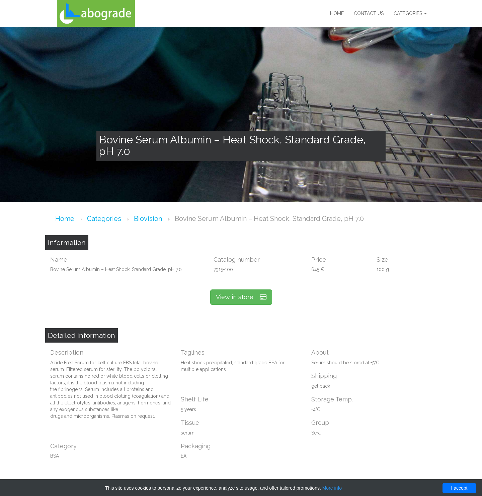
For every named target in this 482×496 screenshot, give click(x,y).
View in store (241, 296)
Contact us (369, 13)
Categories (410, 13)
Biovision (149, 219)
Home (337, 13)
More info (332, 488)
